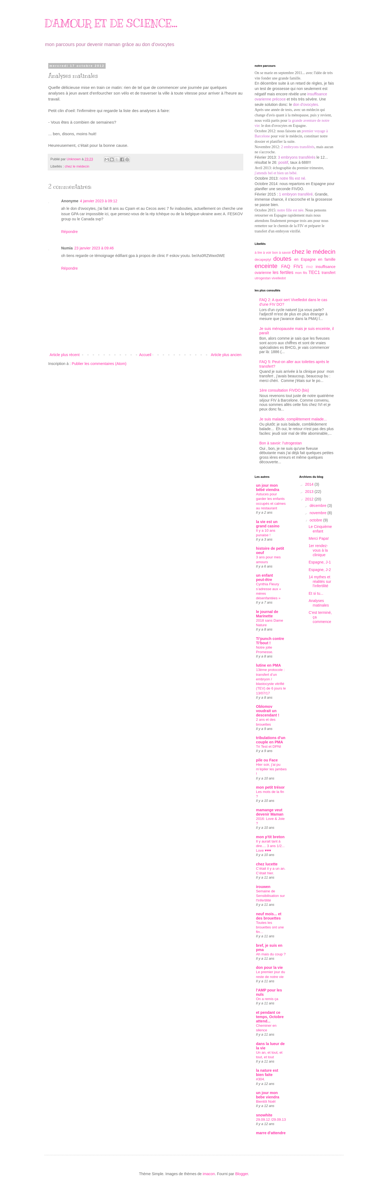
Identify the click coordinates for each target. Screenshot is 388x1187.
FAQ (285, 266)
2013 (309, 491)
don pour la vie (269, 967)
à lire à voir (263, 253)
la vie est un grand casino (267, 524)
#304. (260, 1079)
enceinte (266, 266)
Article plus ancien (226, 355)
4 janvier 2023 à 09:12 (98, 201)
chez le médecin (77, 166)
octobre (316, 520)
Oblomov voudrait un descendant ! (267, 710)
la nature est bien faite (267, 1072)
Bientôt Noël (265, 1101)
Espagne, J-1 (320, 562)
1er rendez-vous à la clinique (318, 550)
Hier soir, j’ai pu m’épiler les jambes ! (271, 769)
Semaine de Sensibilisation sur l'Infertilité (270, 896)
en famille (326, 259)
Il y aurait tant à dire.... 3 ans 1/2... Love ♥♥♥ (270, 846)
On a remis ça (267, 999)
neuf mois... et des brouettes (268, 916)
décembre (318, 505)
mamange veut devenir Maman (269, 812)
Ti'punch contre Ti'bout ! (270, 640)
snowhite (264, 1115)
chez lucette (267, 864)
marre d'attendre (271, 1133)
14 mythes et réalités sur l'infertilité (320, 581)
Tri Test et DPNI (268, 746)
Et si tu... (316, 593)
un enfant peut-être (264, 577)
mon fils (301, 273)
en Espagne (305, 259)
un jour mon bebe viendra (267, 1095)
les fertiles (283, 272)
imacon (209, 1174)
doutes (282, 258)
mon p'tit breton (270, 837)
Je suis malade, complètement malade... (293, 419)
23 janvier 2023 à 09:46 (94, 248)
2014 (309, 484)
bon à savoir (281, 253)
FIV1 (298, 266)
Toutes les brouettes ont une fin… (270, 927)
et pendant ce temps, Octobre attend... (270, 1016)
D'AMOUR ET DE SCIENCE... (110, 23)
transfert (328, 272)
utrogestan (263, 278)
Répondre (69, 231)
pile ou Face (267, 760)
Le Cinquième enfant (320, 528)
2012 (309, 499)
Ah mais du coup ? (271, 954)
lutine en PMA (268, 665)
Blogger (241, 1174)
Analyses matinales (319, 602)
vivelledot (279, 278)
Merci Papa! (319, 538)
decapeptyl (263, 260)
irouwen (263, 887)
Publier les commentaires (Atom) (99, 363)
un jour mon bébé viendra (267, 487)
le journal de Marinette (267, 614)
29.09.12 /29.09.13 (271, 1120)
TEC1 (314, 272)
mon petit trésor (270, 787)
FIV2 (309, 267)
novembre (318, 513)
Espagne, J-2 (320, 570)
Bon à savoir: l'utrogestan (280, 443)
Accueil (145, 355)
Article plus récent (64, 355)
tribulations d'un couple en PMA (270, 740)
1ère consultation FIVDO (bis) (284, 390)
